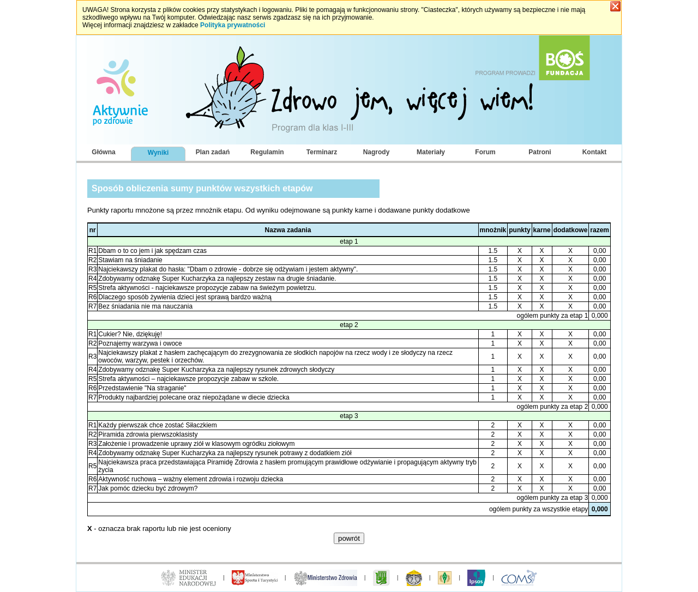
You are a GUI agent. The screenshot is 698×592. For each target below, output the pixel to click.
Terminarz (321, 152)
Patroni (539, 152)
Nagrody (376, 152)
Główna (103, 152)
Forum (485, 152)
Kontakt (594, 152)
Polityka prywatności (232, 25)
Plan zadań (213, 152)
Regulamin (267, 152)
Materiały (431, 152)
